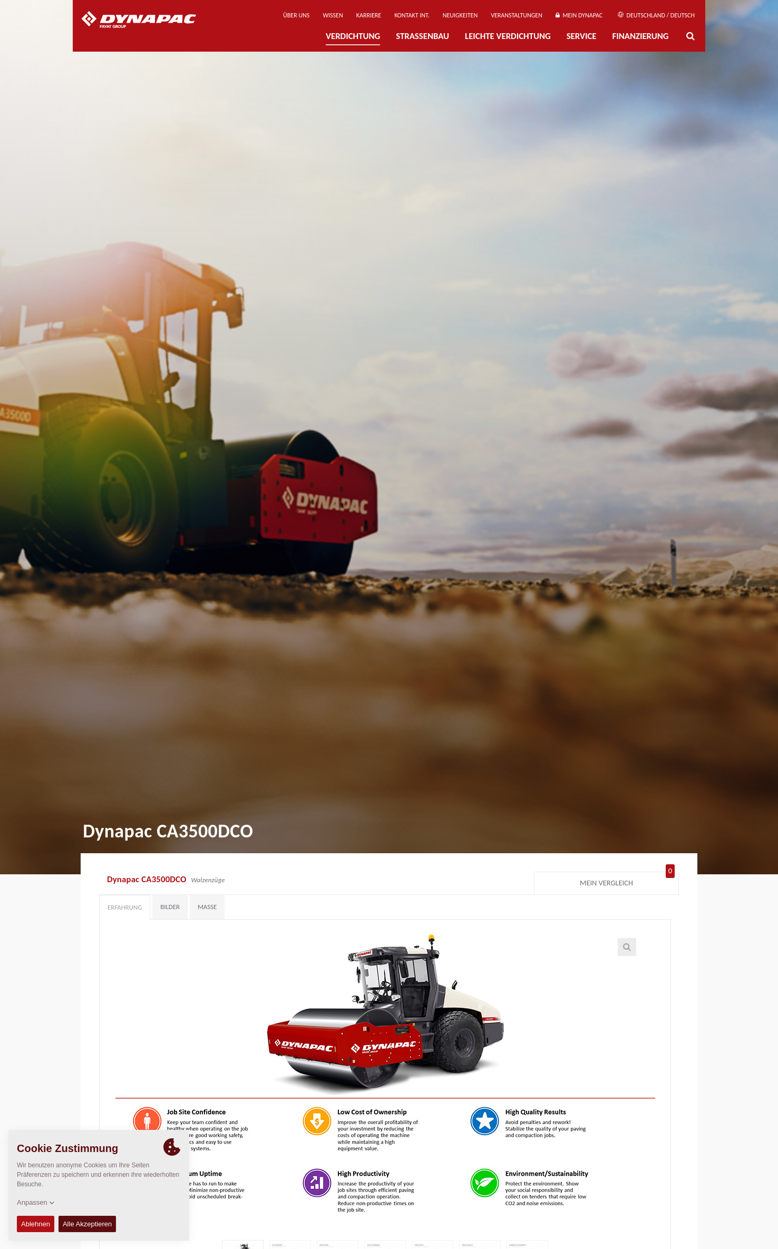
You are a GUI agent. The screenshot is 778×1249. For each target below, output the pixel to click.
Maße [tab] (207, 907)
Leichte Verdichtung (508, 36)
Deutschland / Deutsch (656, 15)
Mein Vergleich (627, 880)
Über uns (296, 15)
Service (582, 36)
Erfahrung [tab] (125, 907)
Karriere (368, 15)
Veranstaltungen (516, 15)
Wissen (333, 15)
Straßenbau (422, 36)
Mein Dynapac (579, 15)
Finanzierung (640, 36)
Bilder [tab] (170, 907)
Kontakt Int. (411, 15)
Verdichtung (353, 36)
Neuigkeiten (460, 15)
